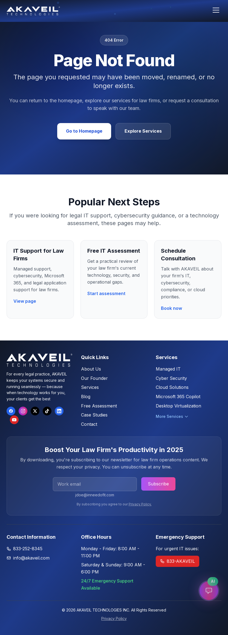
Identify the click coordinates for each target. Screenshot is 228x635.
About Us (91, 369)
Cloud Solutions (172, 387)
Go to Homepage (84, 131)
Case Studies (94, 415)
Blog (85, 396)
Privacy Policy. (140, 504)
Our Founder (94, 378)
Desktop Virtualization (178, 406)
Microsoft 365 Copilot (178, 396)
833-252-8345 (27, 548)
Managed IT (168, 369)
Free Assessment (99, 406)
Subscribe (158, 484)
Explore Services (143, 131)
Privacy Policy (114, 618)
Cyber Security (171, 378)
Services (90, 387)
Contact (89, 424)
